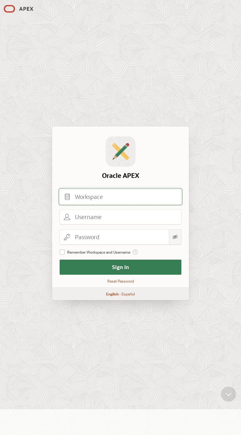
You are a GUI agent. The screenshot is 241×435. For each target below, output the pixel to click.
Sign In (120, 267)
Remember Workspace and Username (98, 252)
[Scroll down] (228, 394)
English (112, 293)
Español (128, 293)
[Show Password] (175, 237)
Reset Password (120, 281)
